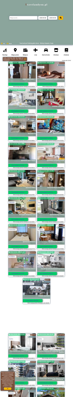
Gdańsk (40, 256)
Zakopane (11, 202)
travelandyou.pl (36, 4)
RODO (11, 386)
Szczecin (11, 366)
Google (11, 374)
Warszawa (41, 148)
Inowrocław (12, 229)
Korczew (11, 393)
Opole (39, 94)
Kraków (11, 67)
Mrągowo (40, 229)
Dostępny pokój (18, 84)
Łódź (10, 94)
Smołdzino (12, 256)
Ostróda (11, 175)
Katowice (40, 67)
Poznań (40, 366)
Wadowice (41, 175)
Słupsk (40, 202)
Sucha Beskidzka (28, 283)
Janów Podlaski (13, 148)
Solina (39, 393)
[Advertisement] (36, 319)
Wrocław (11, 121)
